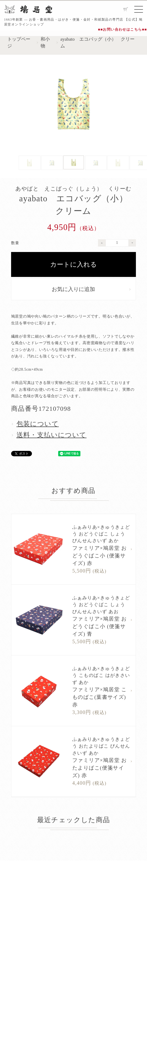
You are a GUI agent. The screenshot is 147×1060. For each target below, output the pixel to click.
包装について (38, 423)
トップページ (18, 43)
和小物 (45, 43)
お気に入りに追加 (73, 289)
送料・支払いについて (52, 434)
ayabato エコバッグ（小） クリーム (97, 43)
